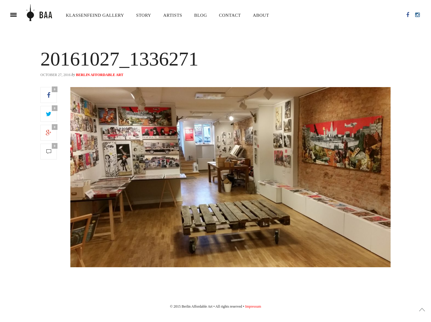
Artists (172, 15)
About (261, 15)
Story (143, 15)
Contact (230, 15)
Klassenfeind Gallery (95, 15)
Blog (200, 15)
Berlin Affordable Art (99, 75)
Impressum (253, 306)
